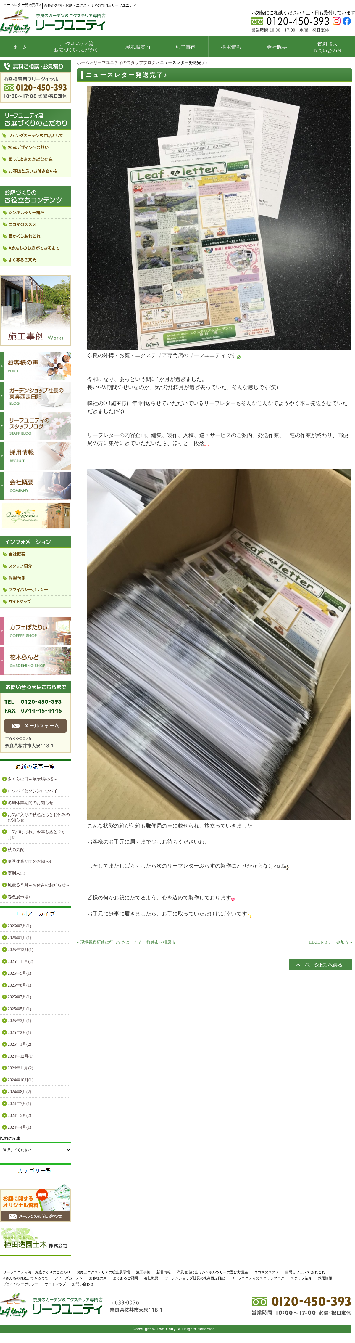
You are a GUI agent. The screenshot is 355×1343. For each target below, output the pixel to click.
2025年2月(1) (19, 1032)
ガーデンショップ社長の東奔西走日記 (194, 1278)
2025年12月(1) (20, 949)
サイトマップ (55, 1284)
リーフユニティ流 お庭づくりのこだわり (36, 1272)
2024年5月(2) (19, 1115)
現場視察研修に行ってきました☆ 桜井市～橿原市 (127, 942)
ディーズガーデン (68, 1278)
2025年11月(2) (20, 961)
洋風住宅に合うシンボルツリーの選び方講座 (212, 1272)
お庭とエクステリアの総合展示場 (103, 1272)
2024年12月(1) (20, 1056)
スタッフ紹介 (301, 1278)
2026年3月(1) (19, 926)
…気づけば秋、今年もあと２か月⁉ (37, 835)
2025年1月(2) (19, 1044)
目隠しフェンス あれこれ (305, 1272)
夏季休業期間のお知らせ (30, 861)
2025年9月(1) (19, 973)
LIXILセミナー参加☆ (329, 942)
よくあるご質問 (125, 1278)
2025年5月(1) (19, 1009)
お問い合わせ (82, 1284)
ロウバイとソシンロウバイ (32, 791)
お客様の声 (98, 1278)
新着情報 (163, 1272)
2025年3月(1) (19, 1021)
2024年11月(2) (20, 1068)
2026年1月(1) (19, 938)
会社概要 (151, 1278)
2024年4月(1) (19, 1127)
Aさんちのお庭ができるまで (25, 1278)
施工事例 (143, 1272)
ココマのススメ (266, 1272)
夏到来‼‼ (16, 873)
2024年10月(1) (20, 1080)
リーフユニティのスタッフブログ (124, 62)
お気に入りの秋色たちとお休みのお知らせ (39, 817)
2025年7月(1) (19, 997)
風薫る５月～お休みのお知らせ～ (39, 885)
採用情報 (325, 1278)
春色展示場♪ (19, 897)
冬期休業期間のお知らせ (30, 803)
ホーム (83, 62)
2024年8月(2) (19, 1092)
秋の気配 (16, 849)
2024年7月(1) (19, 1103)
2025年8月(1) (19, 985)
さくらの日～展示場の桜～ (32, 779)
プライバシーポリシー (20, 1284)
